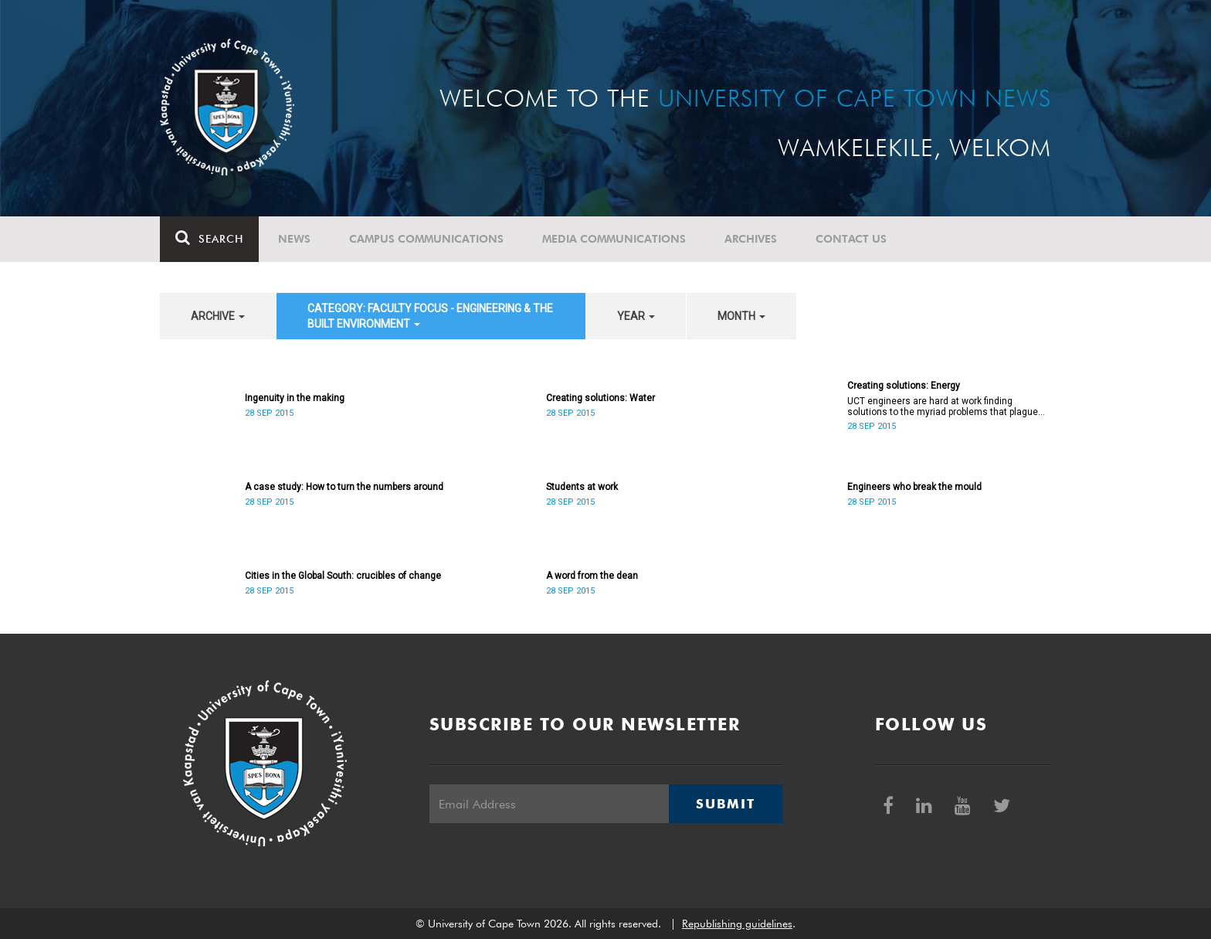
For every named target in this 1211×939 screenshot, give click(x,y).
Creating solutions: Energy (903, 385)
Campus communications (426, 239)
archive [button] (218, 316)
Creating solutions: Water (600, 398)
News (294, 239)
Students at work (582, 486)
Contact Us (851, 239)
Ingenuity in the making (294, 398)
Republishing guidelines (737, 923)
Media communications (614, 239)
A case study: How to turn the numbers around (344, 486)
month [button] (741, 316)
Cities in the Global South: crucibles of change (343, 575)
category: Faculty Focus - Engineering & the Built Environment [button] (430, 316)
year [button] (636, 316)
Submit (725, 803)
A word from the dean (592, 575)
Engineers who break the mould (914, 486)
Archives (750, 239)
